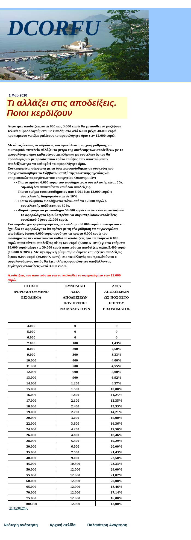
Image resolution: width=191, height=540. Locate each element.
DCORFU (53, 27)
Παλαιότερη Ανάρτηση (107, 525)
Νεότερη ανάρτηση (21, 525)
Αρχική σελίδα (62, 525)
